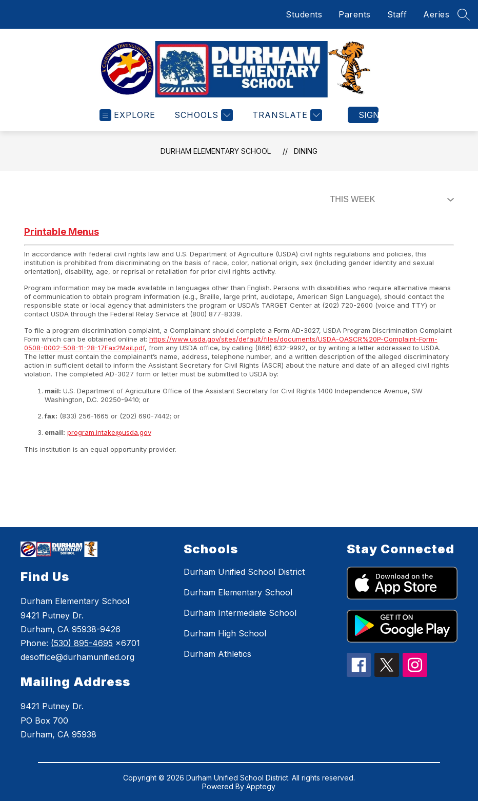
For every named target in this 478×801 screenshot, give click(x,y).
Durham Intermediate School (240, 613)
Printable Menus (61, 231)
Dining (305, 151)
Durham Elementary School (216, 151)
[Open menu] (127, 115)
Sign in (368, 115)
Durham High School (225, 633)
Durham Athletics (217, 654)
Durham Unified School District (244, 572)
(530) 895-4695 (82, 643)
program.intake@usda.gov (109, 432)
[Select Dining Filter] (390, 199)
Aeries (436, 14)
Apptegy (260, 786)
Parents (354, 14)
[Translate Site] (286, 115)
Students (304, 14)
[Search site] (463, 14)
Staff (397, 14)
